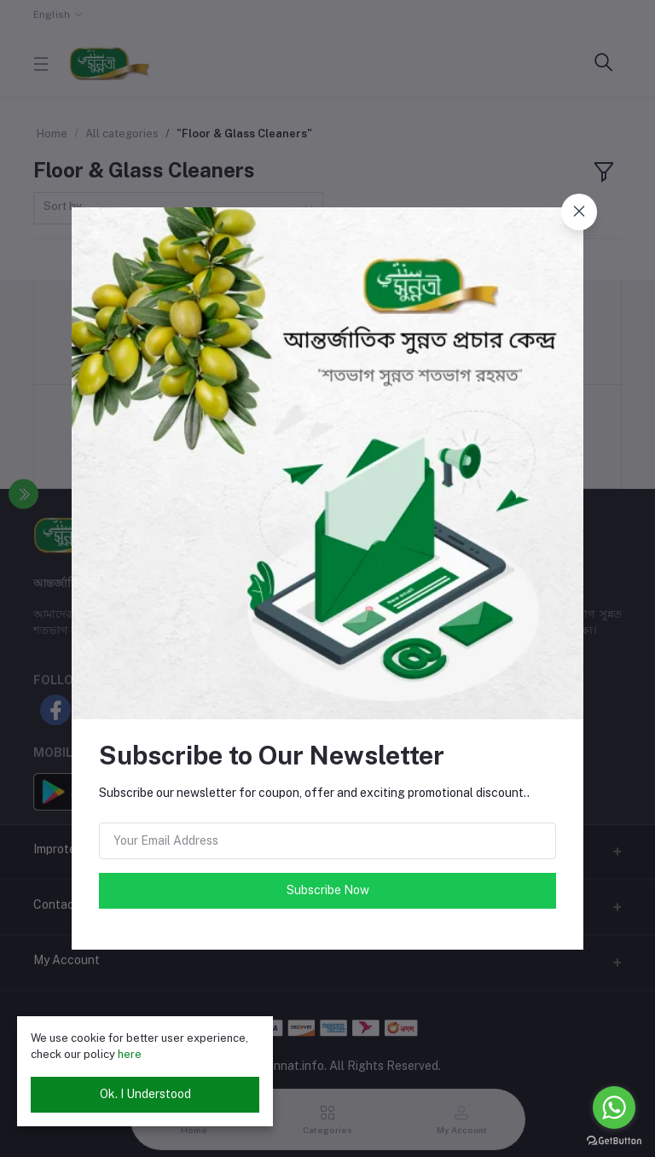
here (130, 1054)
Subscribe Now (328, 890)
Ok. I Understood (145, 1094)
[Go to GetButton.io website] (614, 1140)
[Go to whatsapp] (614, 1107)
